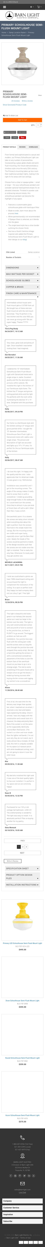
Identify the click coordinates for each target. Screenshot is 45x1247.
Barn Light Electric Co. (23, 1235)
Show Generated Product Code (14, 105)
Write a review (27, 101)
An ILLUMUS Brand (10, 2)
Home (4, 32)
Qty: (33, 125)
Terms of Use (25, 1238)
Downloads (33, 147)
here (16, 213)
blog (24, 240)
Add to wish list (11, 116)
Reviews (22, 147)
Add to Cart (22, 120)
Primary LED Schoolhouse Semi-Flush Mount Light (22, 943)
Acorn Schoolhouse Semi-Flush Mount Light (22, 1115)
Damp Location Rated (17, 32)
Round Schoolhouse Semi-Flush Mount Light (22, 1058)
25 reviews (16, 101)
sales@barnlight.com (22, 1190)
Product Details (9, 147)
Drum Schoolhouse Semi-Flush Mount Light (22, 1001)
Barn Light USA (13, 1238)
